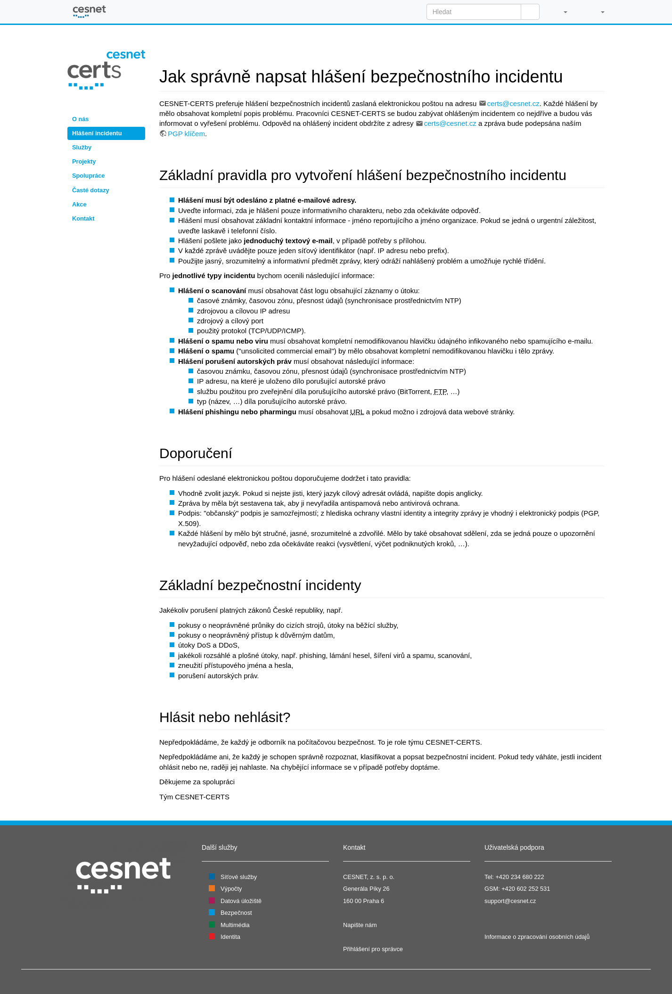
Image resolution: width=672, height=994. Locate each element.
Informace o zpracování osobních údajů (537, 936)
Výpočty (231, 888)
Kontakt (83, 218)
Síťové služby (239, 876)
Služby (81, 147)
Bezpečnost (236, 912)
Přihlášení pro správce (373, 949)
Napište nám (360, 924)
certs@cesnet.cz (513, 103)
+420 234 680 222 (519, 876)
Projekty (84, 161)
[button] (560, 12)
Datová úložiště (241, 900)
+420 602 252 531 (525, 888)
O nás (80, 119)
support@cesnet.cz (510, 900)
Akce (79, 204)
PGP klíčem (186, 134)
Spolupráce (88, 175)
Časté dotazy (90, 190)
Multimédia (235, 924)
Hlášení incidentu (97, 133)
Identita (230, 936)
